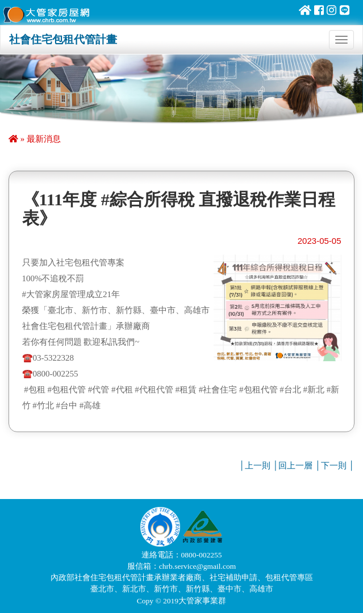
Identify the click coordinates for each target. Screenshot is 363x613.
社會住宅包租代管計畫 (63, 39)
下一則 (334, 465)
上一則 (257, 465)
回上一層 (295, 465)
